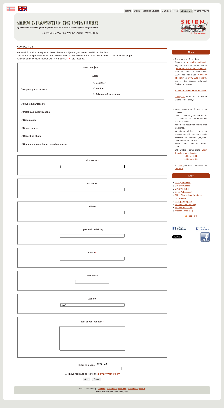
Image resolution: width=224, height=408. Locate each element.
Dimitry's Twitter (182, 189)
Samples (166, 11)
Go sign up (180, 96)
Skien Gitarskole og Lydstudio (191, 68)
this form (179, 168)
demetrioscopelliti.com (116, 393)
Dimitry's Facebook (183, 192)
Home (128, 11)
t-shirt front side (191, 156)
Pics (175, 11)
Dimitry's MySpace (183, 201)
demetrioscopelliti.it (136, 393)
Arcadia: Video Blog (184, 211)
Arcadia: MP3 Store (183, 207)
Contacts (101, 393)
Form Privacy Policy (108, 378)
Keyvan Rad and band (196, 62)
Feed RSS (191, 216)
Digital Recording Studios (146, 11)
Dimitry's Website (182, 182)
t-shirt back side (191, 159)
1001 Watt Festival (197, 78)
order (180, 165)
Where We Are (201, 11)
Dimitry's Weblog (182, 186)
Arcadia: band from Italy (185, 204)
